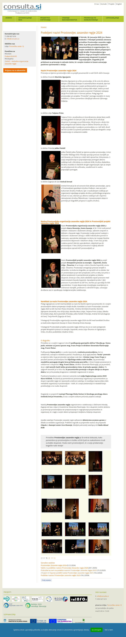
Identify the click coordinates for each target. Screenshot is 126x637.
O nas (96, 4)
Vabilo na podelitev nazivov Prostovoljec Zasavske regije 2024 (64, 568)
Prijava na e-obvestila (15, 70)
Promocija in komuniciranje (91, 19)
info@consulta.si (13, 39)
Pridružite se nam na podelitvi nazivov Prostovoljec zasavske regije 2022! (69, 570)
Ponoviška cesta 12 (16, 46)
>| (55, 558)
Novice (43, 27)
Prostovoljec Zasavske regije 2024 (54, 565)
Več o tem (109, 630)
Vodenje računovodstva (69, 19)
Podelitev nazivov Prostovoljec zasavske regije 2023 (60, 575)
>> (52, 558)
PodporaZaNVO (11, 56)
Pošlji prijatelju (46, 580)
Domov (8, 18)
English (119, 4)
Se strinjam (96, 630)
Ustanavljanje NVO (25, 19)
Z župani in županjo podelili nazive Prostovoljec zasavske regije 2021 (67, 573)
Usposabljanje (112, 18)
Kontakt (104, 4)
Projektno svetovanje (45, 19)
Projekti (111, 4)
